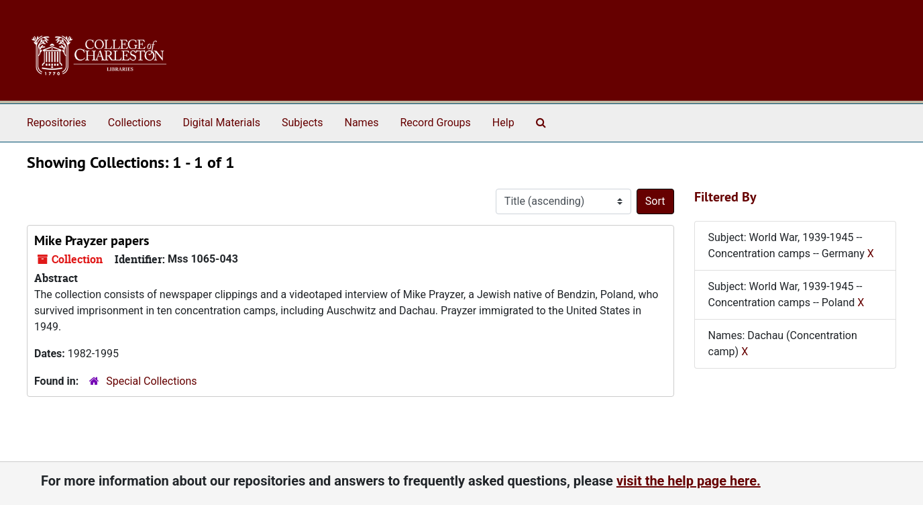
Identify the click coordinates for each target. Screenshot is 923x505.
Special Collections (151, 381)
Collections (135, 122)
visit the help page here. (688, 481)
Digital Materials (221, 122)
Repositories (57, 122)
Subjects (302, 122)
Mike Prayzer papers (91, 240)
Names (362, 122)
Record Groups (435, 122)
